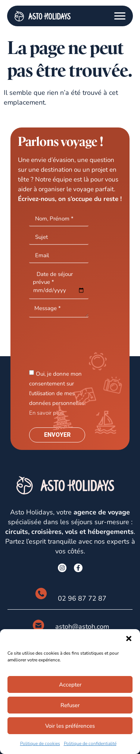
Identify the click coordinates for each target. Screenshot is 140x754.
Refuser (70, 705)
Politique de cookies (40, 744)
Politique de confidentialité (90, 744)
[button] (129, 638)
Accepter (70, 684)
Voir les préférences (70, 726)
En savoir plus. (47, 413)
